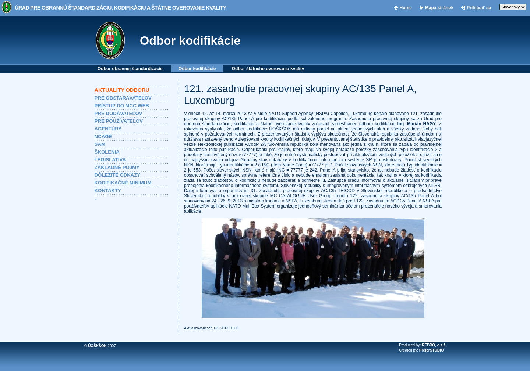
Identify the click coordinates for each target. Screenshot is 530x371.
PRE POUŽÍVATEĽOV (119, 121)
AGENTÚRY (108, 129)
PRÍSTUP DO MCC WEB (122, 105)
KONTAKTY (108, 190)
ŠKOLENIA (107, 152)
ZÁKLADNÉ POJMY (117, 167)
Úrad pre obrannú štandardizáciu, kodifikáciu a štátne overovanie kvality (120, 8)
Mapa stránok (439, 7)
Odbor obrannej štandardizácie (130, 68)
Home (406, 7)
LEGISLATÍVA (110, 159)
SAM (100, 144)
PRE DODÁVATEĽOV (118, 113)
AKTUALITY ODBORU (122, 90)
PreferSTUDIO (431, 350)
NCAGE (103, 136)
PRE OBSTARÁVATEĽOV (123, 98)
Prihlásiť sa (479, 7)
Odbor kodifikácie (190, 40)
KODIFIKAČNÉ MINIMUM (123, 183)
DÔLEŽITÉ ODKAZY (118, 175)
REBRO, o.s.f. (434, 345)
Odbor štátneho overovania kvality (268, 68)
